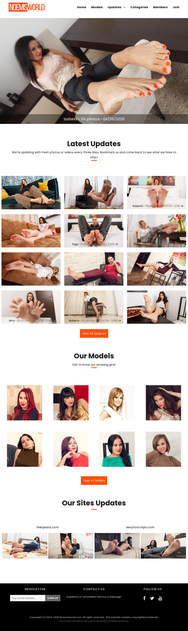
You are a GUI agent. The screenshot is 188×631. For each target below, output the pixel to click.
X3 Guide (98, 621)
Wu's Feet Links (68, 621)
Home (81, 7)
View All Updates (94, 333)
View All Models (94, 480)
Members (160, 7)
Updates (114, 7)
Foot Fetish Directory (117, 621)
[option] (94, 71)
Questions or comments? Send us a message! (94, 597)
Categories (139, 7)
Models (97, 7)
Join (176, 7)
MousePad (84, 621)
